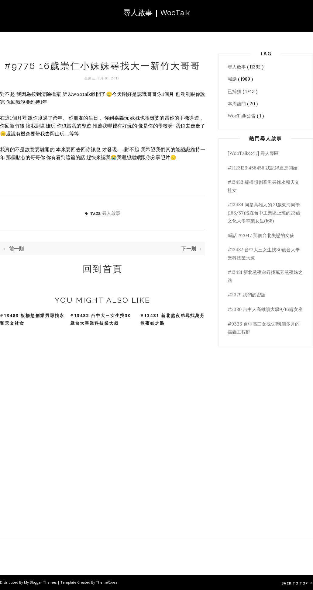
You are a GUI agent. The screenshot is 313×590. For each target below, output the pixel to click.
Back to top (297, 583)
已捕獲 (235, 91)
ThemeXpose (107, 582)
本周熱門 (237, 103)
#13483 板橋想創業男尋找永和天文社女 (32, 319)
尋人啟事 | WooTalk (156, 12)
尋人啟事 (111, 213)
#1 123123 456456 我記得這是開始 (263, 168)
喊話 (233, 79)
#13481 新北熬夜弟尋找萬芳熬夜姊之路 (172, 319)
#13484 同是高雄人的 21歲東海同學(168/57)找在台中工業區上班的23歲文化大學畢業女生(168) (264, 213)
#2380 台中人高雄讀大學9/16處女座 (265, 309)
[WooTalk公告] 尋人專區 (253, 153)
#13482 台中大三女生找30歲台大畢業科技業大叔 (100, 319)
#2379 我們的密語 (247, 295)
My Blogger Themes (40, 582)
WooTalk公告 (242, 116)
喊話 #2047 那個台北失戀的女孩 (261, 235)
